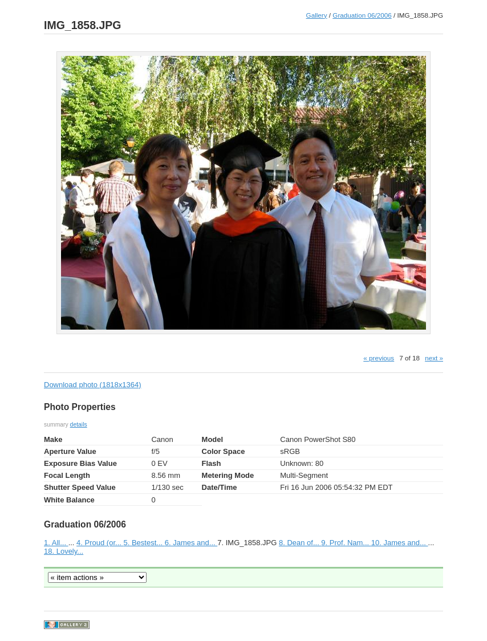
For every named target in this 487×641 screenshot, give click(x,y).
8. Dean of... (300, 542)
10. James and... (399, 542)
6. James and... (191, 542)
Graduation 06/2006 (361, 15)
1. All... (56, 542)
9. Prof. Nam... (346, 542)
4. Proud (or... (99, 542)
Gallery (316, 15)
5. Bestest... (143, 542)
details (78, 424)
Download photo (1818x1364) (92, 384)
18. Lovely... (63, 551)
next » (434, 358)
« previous (378, 358)
